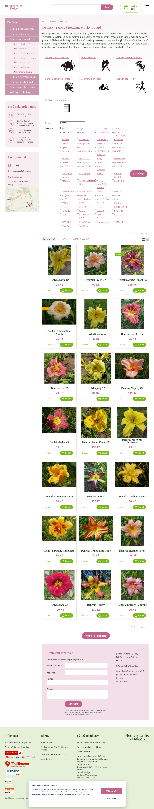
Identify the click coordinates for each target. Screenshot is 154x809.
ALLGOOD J (102, 128)
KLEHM (100, 173)
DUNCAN (101, 143)
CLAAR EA (118, 139)
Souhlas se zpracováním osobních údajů (23, 798)
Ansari (117, 128)
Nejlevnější (62, 239)
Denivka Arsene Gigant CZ (132, 279)
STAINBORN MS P (84, 216)
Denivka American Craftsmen (132, 441)
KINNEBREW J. (120, 166)
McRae (117, 195)
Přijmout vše (111, 791)
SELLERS (100, 211)
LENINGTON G (85, 191)
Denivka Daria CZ (59, 279)
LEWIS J (100, 191)
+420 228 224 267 (88, 777)
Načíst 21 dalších (96, 636)
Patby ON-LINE (83, 751)
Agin (81, 128)
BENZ (81, 132)
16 (141, 233)
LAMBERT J (119, 180)
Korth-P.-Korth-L (118, 175)
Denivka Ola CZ (95, 496)
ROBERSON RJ (120, 207)
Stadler (65, 214)
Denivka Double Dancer (132, 496)
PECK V (65, 203)
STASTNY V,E (85, 222)
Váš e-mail (51, 672)
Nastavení (111, 798)
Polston (117, 203)
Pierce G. (101, 203)
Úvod (44, 21)
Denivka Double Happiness (59, 550)
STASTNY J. (66, 222)
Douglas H (84, 143)
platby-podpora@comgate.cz (87, 773)
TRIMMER (118, 222)
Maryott (65, 195)
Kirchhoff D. (84, 173)
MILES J (65, 199)
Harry (99, 158)
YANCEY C (83, 226)
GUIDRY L (118, 151)
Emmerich (119, 147)
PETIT (81, 203)
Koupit (68, 290)
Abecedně (84, 239)
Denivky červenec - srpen (60, 85)
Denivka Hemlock (59, 604)
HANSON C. (84, 158)
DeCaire (65, 143)
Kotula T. (66, 180)
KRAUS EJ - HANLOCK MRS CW (101, 184)
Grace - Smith (85, 151)
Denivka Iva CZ (59, 387)
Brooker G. (84, 139)
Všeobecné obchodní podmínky (19, 742)
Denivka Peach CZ (96, 279)
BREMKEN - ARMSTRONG (120, 134)
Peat (116, 199)
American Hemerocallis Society (91, 742)
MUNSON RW (103, 199)
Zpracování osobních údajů (17, 747)
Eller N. (82, 147)
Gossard (66, 151)
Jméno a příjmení (54, 665)
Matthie (82, 195)
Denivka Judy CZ (96, 387)
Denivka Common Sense (59, 496)
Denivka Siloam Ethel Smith (59, 332)
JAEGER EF (66, 166)
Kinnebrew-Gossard (67, 175)
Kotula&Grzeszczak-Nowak (85, 182)
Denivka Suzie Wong (96, 333)
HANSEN (66, 158)
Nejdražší (73, 239)
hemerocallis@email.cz (22, 171)
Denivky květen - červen (60, 63)
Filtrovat (138, 174)
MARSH (117, 191)
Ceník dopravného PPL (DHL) (54, 754)
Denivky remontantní (60, 106)
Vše (63, 128)
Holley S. (83, 162)
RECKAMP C (84, 207)
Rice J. (99, 207)
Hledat (107, 7)
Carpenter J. (102, 139)
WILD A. (65, 226)
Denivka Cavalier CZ (132, 333)
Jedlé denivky (47, 759)
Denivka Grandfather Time (96, 550)
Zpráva (50, 689)
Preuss (65, 207)
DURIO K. (118, 143)
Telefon (50, 679)
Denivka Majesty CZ (132, 387)
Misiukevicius (85, 199)
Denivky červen (96, 63)
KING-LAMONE (101, 168)
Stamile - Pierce (101, 216)
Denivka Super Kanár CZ (96, 442)
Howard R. (101, 162)
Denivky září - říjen (131, 85)
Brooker (65, 139)
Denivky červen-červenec (131, 63)
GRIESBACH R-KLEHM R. (103, 153)
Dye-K (64, 147)
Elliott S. (100, 147)
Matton (100, 195)
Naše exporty (47, 742)
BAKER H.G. (67, 132)
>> (145, 233)
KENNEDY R (84, 166)
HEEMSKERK (119, 158)
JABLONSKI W (120, 162)
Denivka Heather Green (132, 550)
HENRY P (66, 162)
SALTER (82, 211)
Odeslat (73, 704)
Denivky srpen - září (96, 85)
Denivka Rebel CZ (59, 442)
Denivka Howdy (96, 604)
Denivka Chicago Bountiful (132, 604)
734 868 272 (125, 681)
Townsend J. (102, 222)
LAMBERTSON (68, 191)
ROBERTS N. (67, 211)
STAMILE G (119, 214)
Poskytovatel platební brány (90, 747)
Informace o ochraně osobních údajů (77, 714)
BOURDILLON (103, 132)
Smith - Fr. (119, 211)
